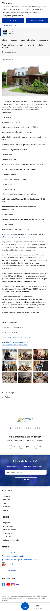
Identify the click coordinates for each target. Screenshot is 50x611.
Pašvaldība (7, 507)
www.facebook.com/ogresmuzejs (14, 345)
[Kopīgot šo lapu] (25, 397)
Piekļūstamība (8, 533)
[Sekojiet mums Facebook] (3, 584)
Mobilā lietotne (8, 526)
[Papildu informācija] (12, 564)
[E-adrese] (6, 564)
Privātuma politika (9, 530)
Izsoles (5, 510)
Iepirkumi (6, 500)
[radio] (12, 446)
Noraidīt (13, 20)
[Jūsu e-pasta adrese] (26, 472)
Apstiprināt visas (37, 20)
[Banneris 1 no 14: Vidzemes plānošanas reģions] (25, 420)
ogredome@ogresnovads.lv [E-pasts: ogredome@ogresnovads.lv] (14, 556)
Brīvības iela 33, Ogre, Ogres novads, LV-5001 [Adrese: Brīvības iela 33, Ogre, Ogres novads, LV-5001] (21, 560)
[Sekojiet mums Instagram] (13, 584)
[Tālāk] (46, 420)
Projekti (5, 503)
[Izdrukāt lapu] (25, 393)
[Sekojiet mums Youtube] (8, 584)
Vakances (6, 496)
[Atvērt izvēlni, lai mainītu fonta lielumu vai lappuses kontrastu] (37, 607)
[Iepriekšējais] (4, 420)
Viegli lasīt (6, 523)
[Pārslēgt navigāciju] (25, 606)
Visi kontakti (12, 571)
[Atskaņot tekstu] (10, 52)
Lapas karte (7, 537)
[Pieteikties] (26, 479)
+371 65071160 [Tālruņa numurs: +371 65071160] (10, 553)
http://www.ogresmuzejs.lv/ (16, 342)
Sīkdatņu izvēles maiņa (11, 540)
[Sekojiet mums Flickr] (17, 584)
